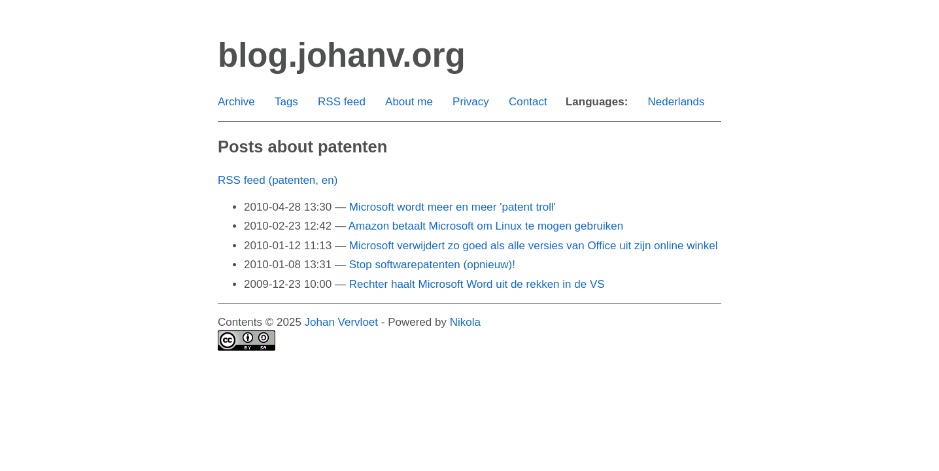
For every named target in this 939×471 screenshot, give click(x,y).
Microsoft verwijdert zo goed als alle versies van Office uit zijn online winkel (533, 245)
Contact (528, 102)
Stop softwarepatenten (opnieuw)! (432, 264)
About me (409, 102)
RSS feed (342, 102)
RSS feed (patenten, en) (277, 180)
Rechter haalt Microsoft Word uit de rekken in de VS (477, 284)
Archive (236, 102)
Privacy (470, 102)
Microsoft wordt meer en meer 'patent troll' (452, 207)
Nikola (465, 322)
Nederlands (676, 102)
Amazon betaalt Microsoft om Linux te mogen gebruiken (486, 226)
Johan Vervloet (341, 322)
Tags (286, 102)
